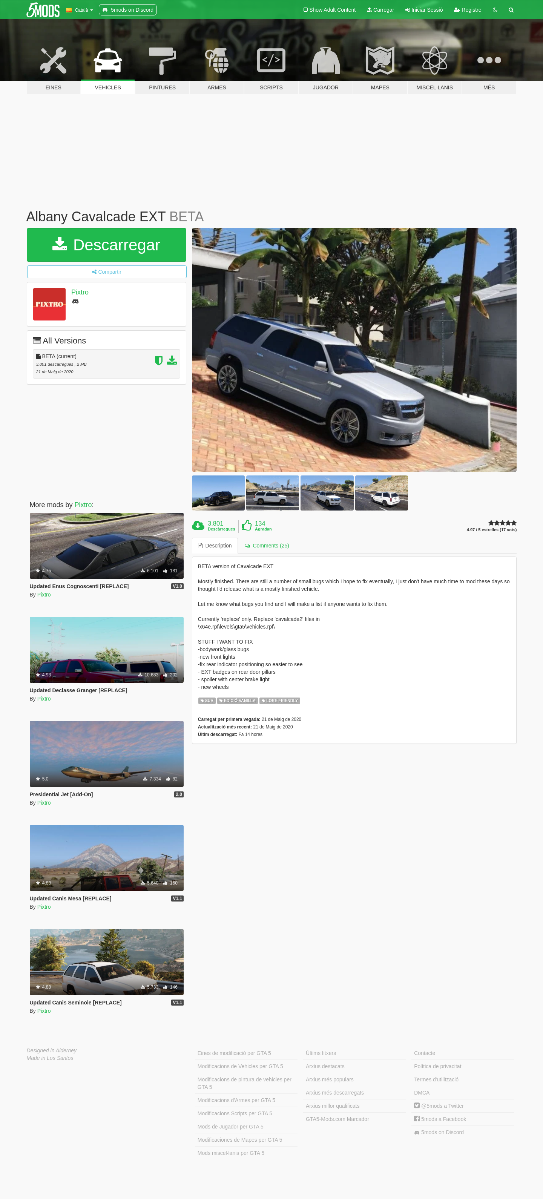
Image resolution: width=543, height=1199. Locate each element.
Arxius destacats (325, 1066)
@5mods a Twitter (439, 1105)
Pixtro (80, 292)
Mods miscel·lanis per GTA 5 (231, 1153)
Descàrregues (221, 529)
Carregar (380, 10)
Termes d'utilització (436, 1079)
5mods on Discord (439, 1132)
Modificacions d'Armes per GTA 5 (236, 1100)
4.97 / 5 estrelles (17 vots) (492, 530)
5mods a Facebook (440, 1119)
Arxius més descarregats (335, 1093)
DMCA (421, 1093)
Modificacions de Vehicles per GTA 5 (240, 1066)
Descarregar (106, 245)
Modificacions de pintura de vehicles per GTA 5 (244, 1083)
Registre (467, 10)
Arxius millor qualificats (332, 1106)
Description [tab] (215, 546)
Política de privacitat (437, 1066)
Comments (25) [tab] (267, 546)
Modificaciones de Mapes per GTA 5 (240, 1140)
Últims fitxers (321, 1053)
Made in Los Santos (50, 1058)
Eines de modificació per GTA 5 (234, 1053)
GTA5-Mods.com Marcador (337, 1119)
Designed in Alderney (52, 1050)
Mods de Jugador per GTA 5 (231, 1127)
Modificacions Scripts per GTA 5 (235, 1113)
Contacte (424, 1053)
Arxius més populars (330, 1079)
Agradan (263, 529)
